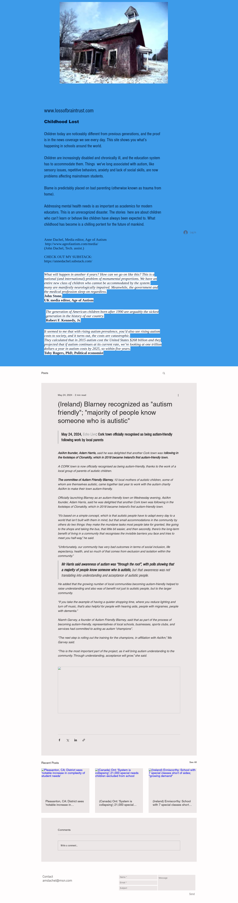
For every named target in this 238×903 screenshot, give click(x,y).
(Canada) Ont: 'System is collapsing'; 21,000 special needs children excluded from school (118, 802)
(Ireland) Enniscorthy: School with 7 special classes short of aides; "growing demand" (172, 802)
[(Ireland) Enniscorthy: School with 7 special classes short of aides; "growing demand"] (173, 781)
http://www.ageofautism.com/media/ (71, 244)
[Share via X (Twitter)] (67, 740)
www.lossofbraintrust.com (69, 111)
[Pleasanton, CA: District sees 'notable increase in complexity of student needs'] (65, 781)
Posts (44, 373)
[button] (163, 373)
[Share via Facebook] (59, 740)
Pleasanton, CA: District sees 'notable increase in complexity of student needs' (64, 802)
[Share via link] (83, 740)
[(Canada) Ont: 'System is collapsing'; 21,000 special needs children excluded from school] (119, 781)
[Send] (192, 894)
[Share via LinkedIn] (75, 740)
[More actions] (178, 395)
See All (193, 762)
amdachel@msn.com (57, 881)
